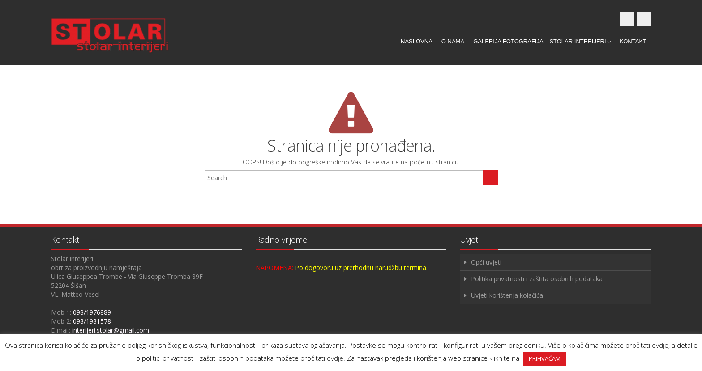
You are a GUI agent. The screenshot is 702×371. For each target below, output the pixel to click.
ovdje (660, 345)
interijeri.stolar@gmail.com (110, 330)
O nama (452, 41)
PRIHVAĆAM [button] (545, 358)
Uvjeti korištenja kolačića (507, 295)
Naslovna (416, 41)
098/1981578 (92, 321)
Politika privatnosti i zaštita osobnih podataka (537, 278)
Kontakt (633, 41)
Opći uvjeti (486, 262)
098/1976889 (92, 312)
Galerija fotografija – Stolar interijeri (541, 41)
